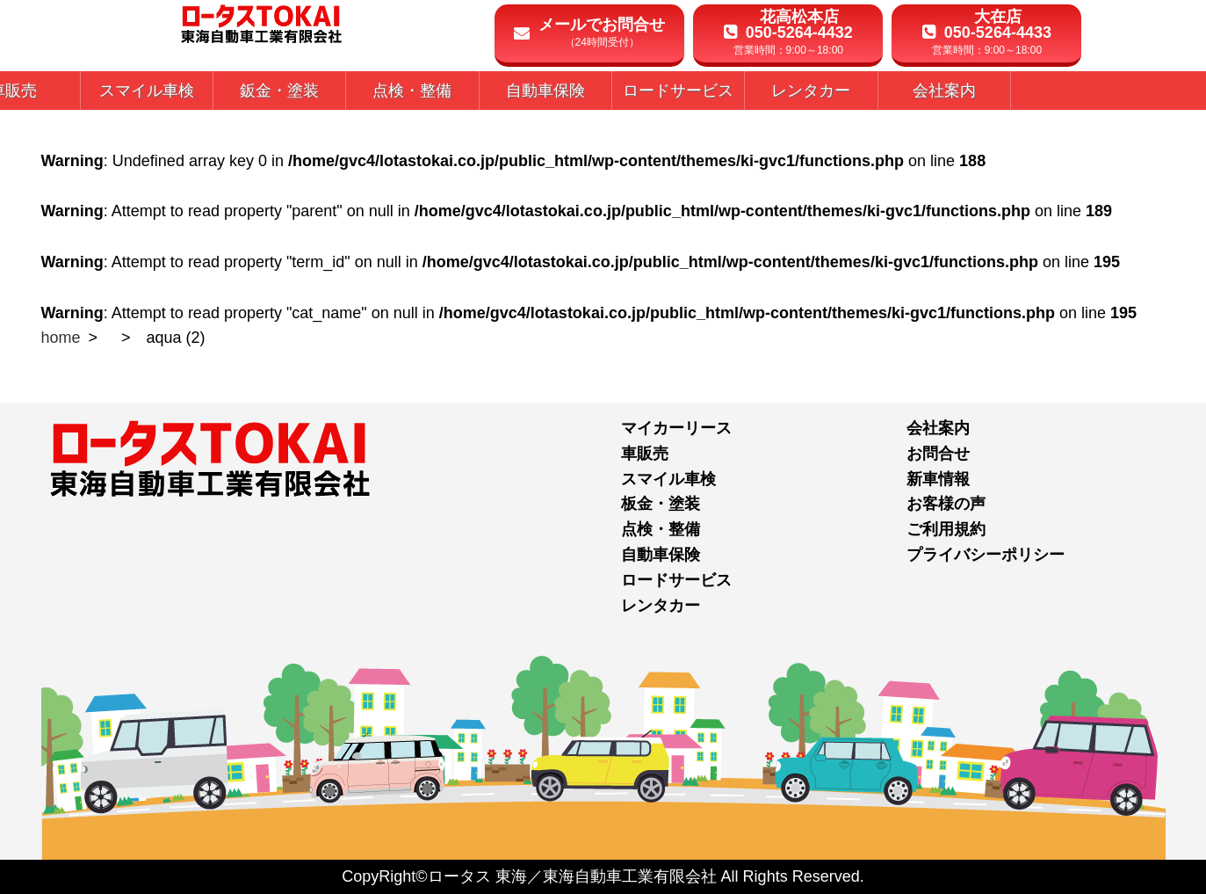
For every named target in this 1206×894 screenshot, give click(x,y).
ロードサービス (676, 580)
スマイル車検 (668, 479)
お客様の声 (946, 503)
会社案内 (938, 428)
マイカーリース (676, 428)
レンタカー (660, 605)
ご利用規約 (946, 529)
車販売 (644, 453)
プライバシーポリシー (985, 554)
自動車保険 (660, 554)
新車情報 (938, 479)
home (61, 337)
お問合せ (938, 453)
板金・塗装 (660, 503)
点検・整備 (660, 529)
